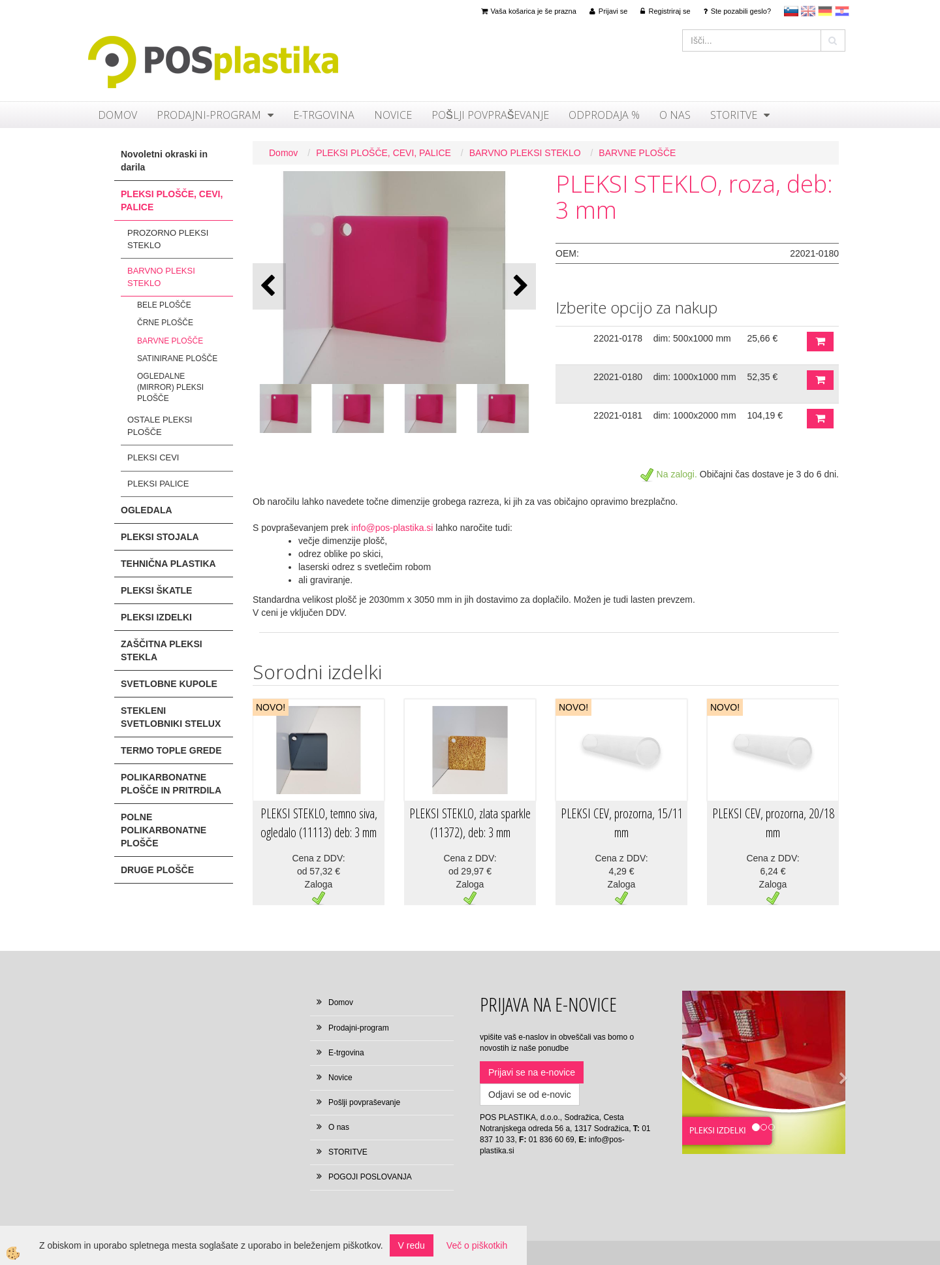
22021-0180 (617, 377)
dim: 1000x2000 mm (694, 415)
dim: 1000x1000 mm (694, 377)
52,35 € (762, 377)
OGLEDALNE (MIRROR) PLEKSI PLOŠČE (170, 387)
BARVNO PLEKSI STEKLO (161, 277)
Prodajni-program (209, 115)
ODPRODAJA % (604, 115)
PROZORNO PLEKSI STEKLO (167, 239)
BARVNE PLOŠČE (170, 340)
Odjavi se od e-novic (529, 1094)
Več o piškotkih (476, 1245)
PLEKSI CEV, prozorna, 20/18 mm (773, 823)
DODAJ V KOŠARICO (820, 341)
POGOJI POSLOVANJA (370, 1176)
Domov (117, 115)
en (808, 11)
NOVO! (270, 707)
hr (842, 11)
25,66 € (762, 338)
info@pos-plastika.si (392, 527)
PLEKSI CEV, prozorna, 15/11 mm (622, 823)
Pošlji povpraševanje (490, 115)
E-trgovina (323, 115)
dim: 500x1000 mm (692, 338)
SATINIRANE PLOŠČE (177, 358)
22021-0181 (617, 415)
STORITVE (733, 115)
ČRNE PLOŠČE (165, 322)
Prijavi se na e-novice (531, 1072)
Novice (393, 115)
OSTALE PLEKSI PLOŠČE (159, 426)
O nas (675, 115)
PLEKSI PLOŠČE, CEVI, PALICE (383, 153)
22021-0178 (617, 338)
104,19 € (765, 415)
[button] (519, 286)
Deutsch (825, 11)
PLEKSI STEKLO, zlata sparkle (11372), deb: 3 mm (470, 823)
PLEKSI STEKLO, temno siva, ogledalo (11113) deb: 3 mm (318, 823)
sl (791, 11)
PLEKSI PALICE (158, 483)
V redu (411, 1245)
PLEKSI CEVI (153, 457)
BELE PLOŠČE (164, 305)
